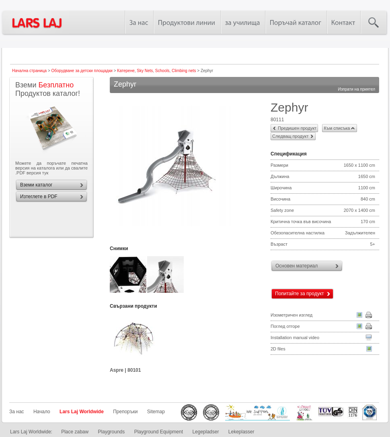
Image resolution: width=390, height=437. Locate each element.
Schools (162, 70)
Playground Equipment (158, 432)
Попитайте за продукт (299, 293)
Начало (41, 411)
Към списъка (337, 128)
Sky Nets (145, 70)
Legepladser (205, 432)
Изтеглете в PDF (38, 196)
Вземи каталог (36, 185)
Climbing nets (184, 70)
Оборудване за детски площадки (82, 70)
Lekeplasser (241, 432)
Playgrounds (111, 432)
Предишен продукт (297, 128)
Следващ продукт (290, 136)
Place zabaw (74, 432)
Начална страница (29, 70)
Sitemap (156, 411)
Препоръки (125, 411)
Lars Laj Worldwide (82, 411)
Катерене (125, 70)
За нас (16, 411)
